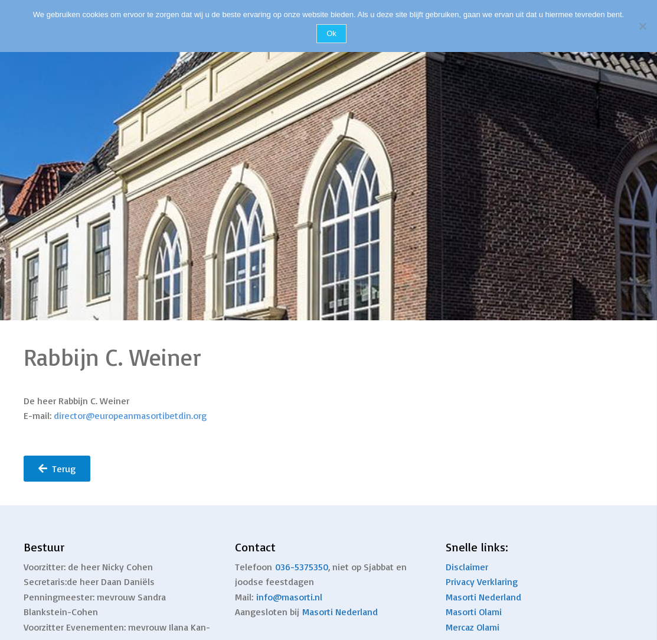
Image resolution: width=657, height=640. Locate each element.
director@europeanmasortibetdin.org (130, 415)
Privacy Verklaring (482, 581)
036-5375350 (301, 567)
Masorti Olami (474, 612)
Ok (331, 33)
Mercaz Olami (472, 627)
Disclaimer (467, 567)
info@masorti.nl (289, 597)
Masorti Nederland (340, 612)
